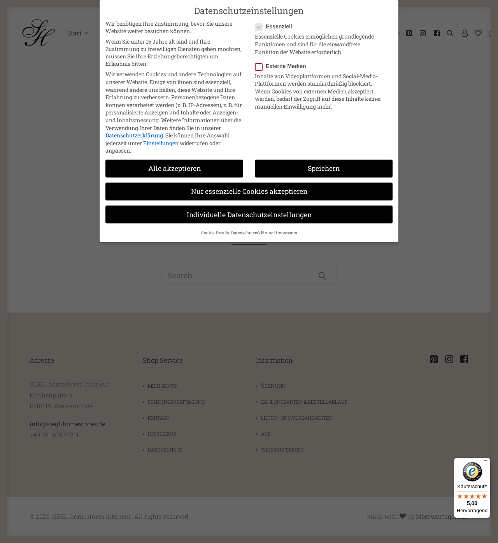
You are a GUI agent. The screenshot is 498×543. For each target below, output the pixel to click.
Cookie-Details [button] (215, 232)
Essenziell (276, 26)
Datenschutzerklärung (134, 135)
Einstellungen (161, 143)
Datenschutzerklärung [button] (252, 232)
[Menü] (485, 462)
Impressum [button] (286, 232)
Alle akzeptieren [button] (174, 168)
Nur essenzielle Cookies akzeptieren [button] (249, 191)
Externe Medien (283, 66)
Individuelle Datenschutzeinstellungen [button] (249, 214)
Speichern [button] (324, 168)
